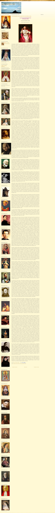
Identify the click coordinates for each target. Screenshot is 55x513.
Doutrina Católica (19, 363)
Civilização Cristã (15, 363)
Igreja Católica (22, 363)
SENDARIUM (8, 4)
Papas (25, 363)
